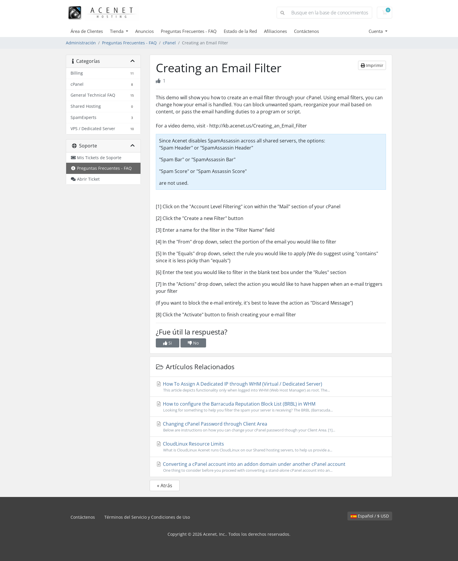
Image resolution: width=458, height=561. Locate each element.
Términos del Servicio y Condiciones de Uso (147, 517)
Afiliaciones (275, 31)
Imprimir (372, 65)
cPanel (169, 43)
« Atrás (164, 485)
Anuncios (144, 31)
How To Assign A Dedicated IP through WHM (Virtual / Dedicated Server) (271, 387)
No (193, 343)
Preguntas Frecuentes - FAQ (189, 31)
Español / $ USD (370, 516)
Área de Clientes (87, 31)
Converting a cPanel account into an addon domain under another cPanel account (271, 467)
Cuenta (376, 31)
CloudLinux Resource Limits (271, 447)
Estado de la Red (240, 31)
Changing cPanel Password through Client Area (271, 427)
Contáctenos (306, 31)
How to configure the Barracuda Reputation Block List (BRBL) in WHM (271, 407)
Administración (81, 43)
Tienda (117, 31)
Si (167, 343)
